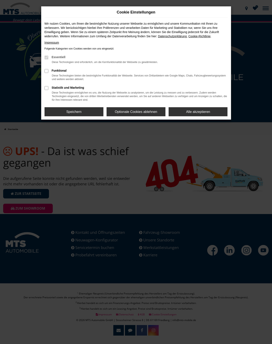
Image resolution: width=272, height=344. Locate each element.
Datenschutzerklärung (172, 36)
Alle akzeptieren (198, 112)
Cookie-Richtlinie (199, 36)
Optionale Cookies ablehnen (136, 112)
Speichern (73, 112)
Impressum (52, 42)
